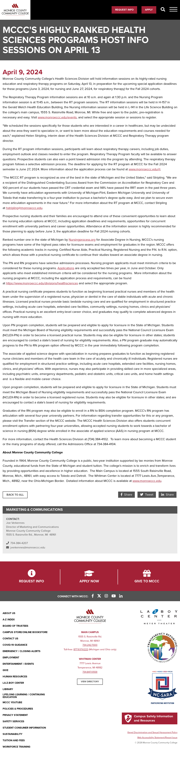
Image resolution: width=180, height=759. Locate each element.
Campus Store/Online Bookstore (25, 632)
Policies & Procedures (18, 708)
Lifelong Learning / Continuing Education (24, 695)
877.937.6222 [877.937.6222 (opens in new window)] (80, 649)
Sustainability (12, 734)
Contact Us (10, 638)
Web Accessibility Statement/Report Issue (157, 737)
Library (8, 689)
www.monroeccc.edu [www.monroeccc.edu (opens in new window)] (147, 481)
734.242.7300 (89, 645)
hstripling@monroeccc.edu (24, 208)
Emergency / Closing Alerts (21, 651)
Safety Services (13, 721)
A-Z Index (9, 619)
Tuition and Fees (14, 740)
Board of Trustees (15, 625)
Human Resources (15, 676)
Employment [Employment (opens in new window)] (11, 657)
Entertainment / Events (18, 663)
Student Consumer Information (24, 727)
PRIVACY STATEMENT (15, 715)
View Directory (90, 681)
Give (5, 670)
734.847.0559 (89, 672)
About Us (9, 613)
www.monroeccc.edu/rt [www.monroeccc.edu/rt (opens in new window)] (144, 169)
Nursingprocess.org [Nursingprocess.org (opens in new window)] (82, 240)
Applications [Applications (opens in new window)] (65, 268)
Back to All (15, 494)
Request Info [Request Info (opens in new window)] (124, 9)
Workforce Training (16, 746)
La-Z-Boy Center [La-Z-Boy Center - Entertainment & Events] (13, 682)
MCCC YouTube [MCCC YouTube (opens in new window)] (12, 702)
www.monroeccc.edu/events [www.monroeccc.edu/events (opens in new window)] (57, 117)
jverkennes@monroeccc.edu (27, 547)
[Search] (163, 9)
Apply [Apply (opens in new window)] (149, 9)
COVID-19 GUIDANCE (15, 644)
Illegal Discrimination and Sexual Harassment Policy (152, 732)
